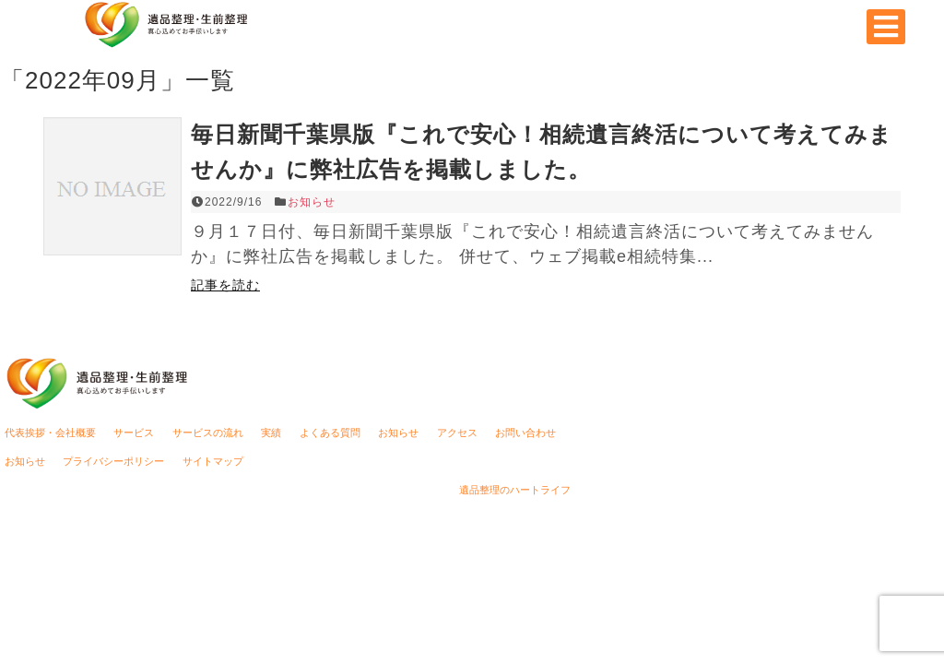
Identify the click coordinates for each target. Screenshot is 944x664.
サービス (133, 432)
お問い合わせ (525, 432)
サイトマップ (213, 461)
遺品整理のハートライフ (515, 489)
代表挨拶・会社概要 (50, 432)
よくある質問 (330, 432)
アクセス (457, 432)
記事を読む (225, 285)
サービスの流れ (207, 432)
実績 (271, 432)
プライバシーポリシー (113, 461)
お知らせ (312, 202)
